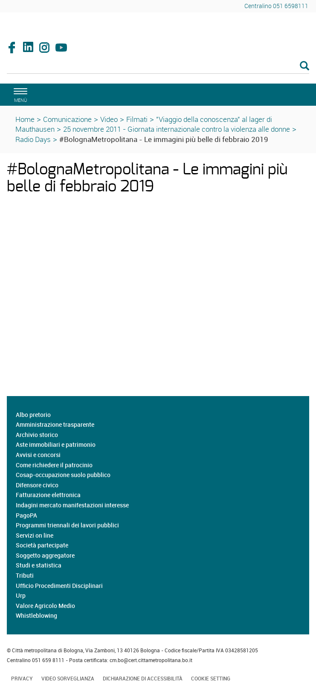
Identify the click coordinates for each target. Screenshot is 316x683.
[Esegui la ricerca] (304, 66)
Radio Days (33, 139)
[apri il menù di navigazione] (19, 94)
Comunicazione (67, 119)
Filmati (137, 119)
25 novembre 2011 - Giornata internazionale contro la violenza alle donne (176, 129)
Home (25, 119)
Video (109, 119)
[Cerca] (158, 66)
